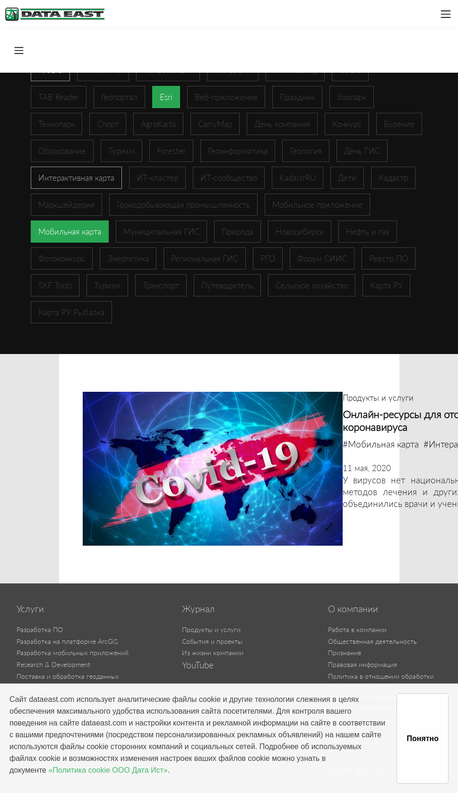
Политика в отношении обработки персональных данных (381, 680)
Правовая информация (362, 664)
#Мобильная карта (381, 444)
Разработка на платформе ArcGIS (67, 641)
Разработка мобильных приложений (73, 653)
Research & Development (53, 664)
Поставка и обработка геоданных (68, 676)
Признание (344, 653)
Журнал (198, 609)
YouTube (198, 665)
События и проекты (212, 641)
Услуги (30, 609)
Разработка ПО (40, 629)
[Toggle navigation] (445, 14)
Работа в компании (357, 629)
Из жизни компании (212, 653)
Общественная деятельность (372, 641)
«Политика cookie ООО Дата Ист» (107, 770)
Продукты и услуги (211, 629)
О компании (353, 609)
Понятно (422, 738)
